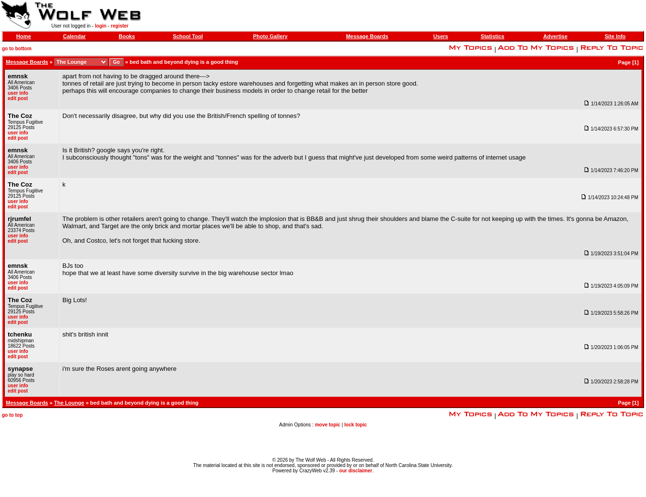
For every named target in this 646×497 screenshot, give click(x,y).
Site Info (614, 36)
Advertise (555, 36)
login (100, 26)
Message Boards (367, 36)
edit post (18, 98)
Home (23, 36)
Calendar (74, 36)
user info (18, 93)
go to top (12, 415)
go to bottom (16, 48)
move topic (327, 424)
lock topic (355, 424)
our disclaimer (355, 470)
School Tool (188, 36)
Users (440, 36)
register (120, 26)
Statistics (492, 36)
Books (126, 36)
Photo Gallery (270, 36)
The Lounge (69, 403)
